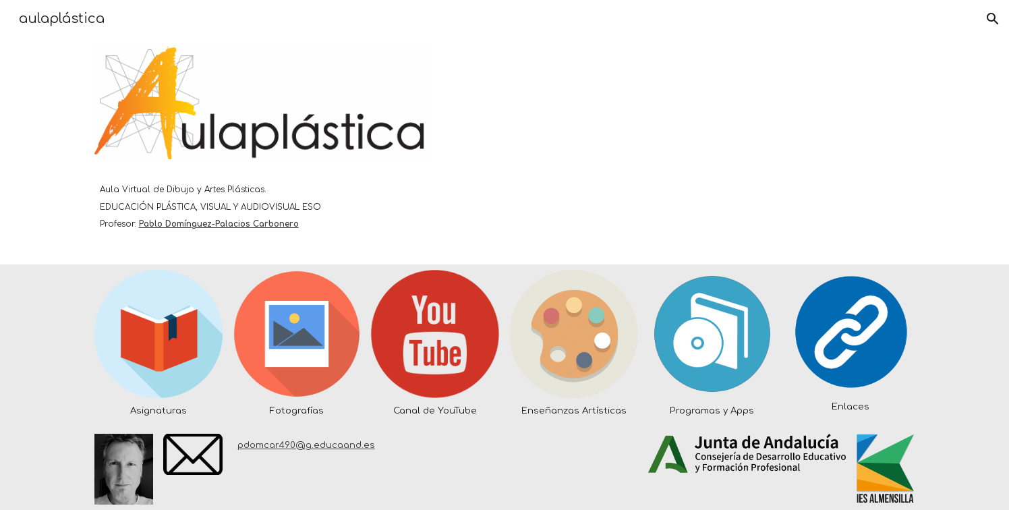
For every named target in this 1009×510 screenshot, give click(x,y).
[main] (262, 198)
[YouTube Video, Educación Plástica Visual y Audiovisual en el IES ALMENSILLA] (747, 151)
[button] (993, 19)
